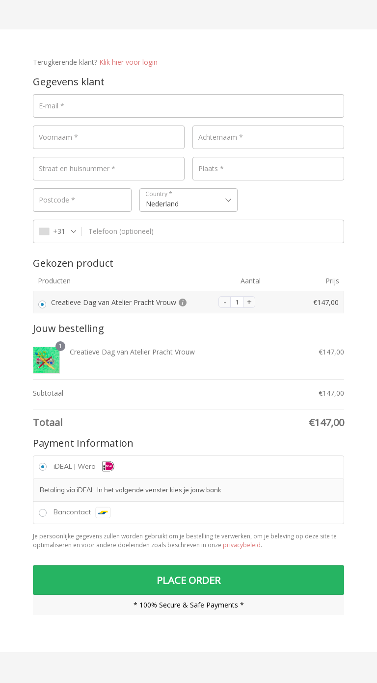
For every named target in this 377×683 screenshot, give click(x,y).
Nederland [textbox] (162, 203)
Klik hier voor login (128, 62)
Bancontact (82, 511)
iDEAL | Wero (85, 466)
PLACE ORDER (188, 580)
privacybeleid (242, 545)
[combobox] (188, 200)
